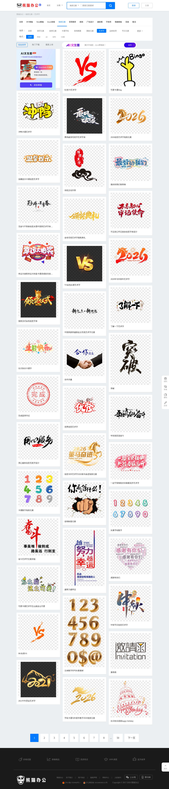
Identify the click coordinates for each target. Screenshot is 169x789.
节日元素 (125, 31)
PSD (38, 37)
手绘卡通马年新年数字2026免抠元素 (79, 718)
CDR (63, 37)
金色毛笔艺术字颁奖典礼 (74, 238)
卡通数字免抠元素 (26, 510)
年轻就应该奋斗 (117, 436)
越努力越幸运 (70, 589)
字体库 (108, 22)
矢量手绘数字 (116, 530)
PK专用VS (22, 654)
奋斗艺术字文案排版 (27, 559)
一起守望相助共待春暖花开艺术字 (125, 483)
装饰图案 (77, 31)
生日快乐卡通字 (25, 368)
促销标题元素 (70, 521)
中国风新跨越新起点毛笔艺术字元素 (79, 332)
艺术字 (37, 14)
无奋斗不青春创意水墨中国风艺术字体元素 (36, 226)
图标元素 (90, 31)
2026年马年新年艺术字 (120, 279)
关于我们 (69, 778)
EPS (54, 37)
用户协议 (81, 778)
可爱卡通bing (116, 90)
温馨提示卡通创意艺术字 (28, 179)
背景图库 (72, 22)
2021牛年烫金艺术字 (27, 701)
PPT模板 (29, 22)
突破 (112, 388)
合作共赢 (68, 380)
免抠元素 (29, 14)
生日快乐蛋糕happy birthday (122, 721)
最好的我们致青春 (118, 184)
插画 (81, 22)
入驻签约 (118, 778)
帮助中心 (105, 778)
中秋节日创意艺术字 (119, 625)
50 (118, 738)
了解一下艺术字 (117, 326)
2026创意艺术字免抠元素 (121, 137)
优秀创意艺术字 (71, 427)
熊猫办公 (20, 14)
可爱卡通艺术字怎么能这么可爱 (31, 606)
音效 (127, 22)
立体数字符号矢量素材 (74, 671)
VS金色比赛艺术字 (72, 285)
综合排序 (22, 45)
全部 (21, 22)
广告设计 (90, 22)
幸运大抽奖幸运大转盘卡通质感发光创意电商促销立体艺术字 (36, 274)
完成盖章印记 (24, 416)
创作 (130, 45)
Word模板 (40, 22)
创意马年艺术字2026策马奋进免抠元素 (80, 474)
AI (46, 37)
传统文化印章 (70, 190)
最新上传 (49, 45)
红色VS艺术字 (70, 90)
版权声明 (93, 778)
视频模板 (118, 22)
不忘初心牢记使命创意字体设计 (124, 232)
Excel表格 (51, 22)
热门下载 (36, 45)
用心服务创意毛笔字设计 (28, 463)
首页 (48, 5)
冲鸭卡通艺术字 (25, 132)
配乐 (134, 22)
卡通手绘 (65, 31)
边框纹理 (113, 31)
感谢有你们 (115, 578)
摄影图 (100, 22)
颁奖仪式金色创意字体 (27, 321)
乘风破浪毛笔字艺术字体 (74, 137)
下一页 (131, 738)
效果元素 (52, 31)
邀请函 (113, 672)
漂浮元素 (40, 31)
